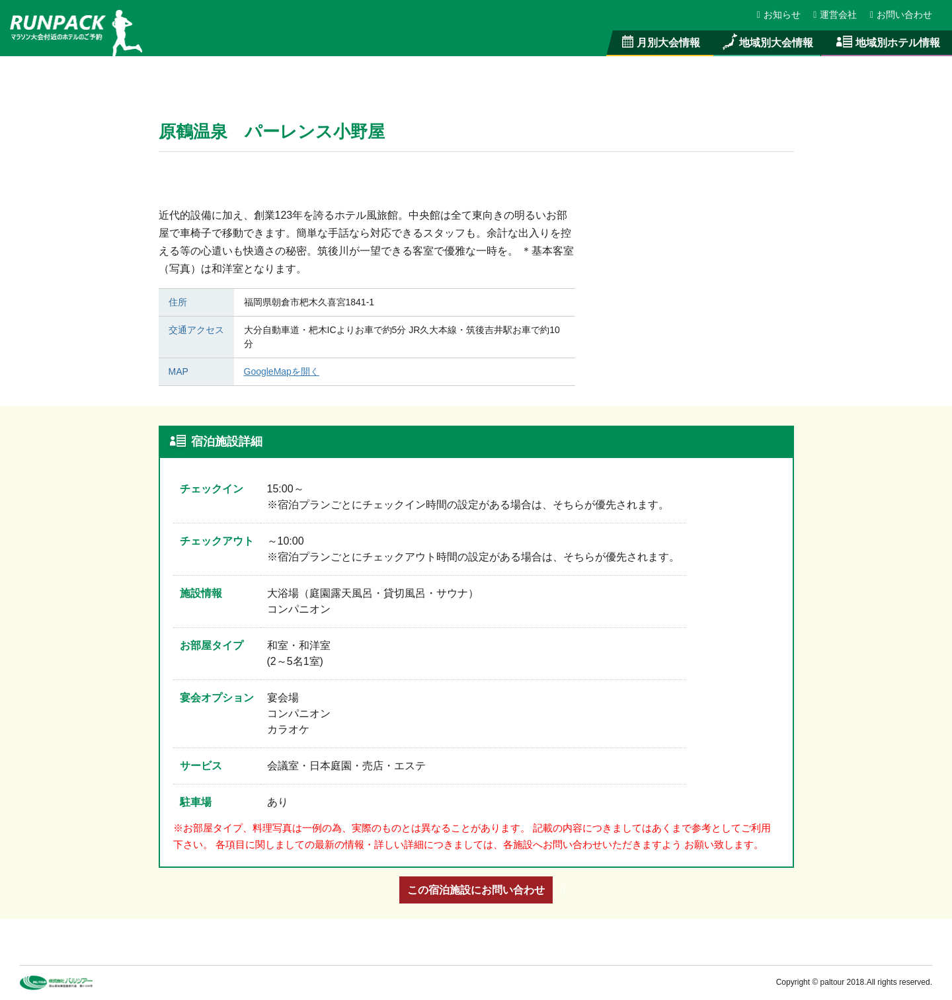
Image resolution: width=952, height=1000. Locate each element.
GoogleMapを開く (282, 371)
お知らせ (779, 14)
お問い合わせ (901, 14)
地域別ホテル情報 (886, 42)
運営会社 (835, 14)
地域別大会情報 (767, 42)
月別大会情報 (660, 42)
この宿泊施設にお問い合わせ (476, 890)
